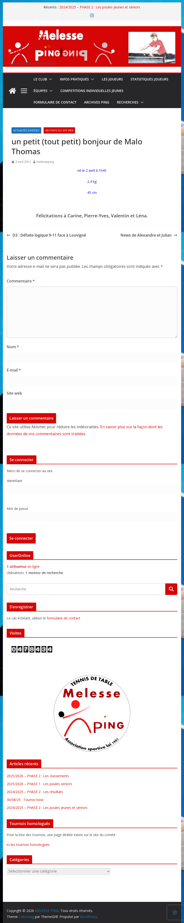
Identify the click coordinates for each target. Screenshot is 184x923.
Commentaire (21, 281)
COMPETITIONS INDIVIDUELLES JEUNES (91, 90)
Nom (13, 346)
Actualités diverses (26, 130)
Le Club (40, 79)
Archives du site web (59, 130)
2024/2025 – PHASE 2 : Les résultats (35, 791)
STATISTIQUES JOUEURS (149, 79)
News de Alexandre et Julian (149, 235)
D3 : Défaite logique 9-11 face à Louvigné (46, 235)
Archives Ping (96, 102)
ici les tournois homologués (28, 844)
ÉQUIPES (40, 90)
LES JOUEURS (112, 79)
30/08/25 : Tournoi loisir (25, 799)
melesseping (45, 162)
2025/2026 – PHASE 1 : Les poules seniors (39, 784)
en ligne (23, 566)
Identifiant (14, 480)
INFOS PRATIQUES (74, 79)
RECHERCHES (127, 102)
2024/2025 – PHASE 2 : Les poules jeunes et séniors (99, 7)
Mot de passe (17, 508)
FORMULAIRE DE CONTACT (55, 102)
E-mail (14, 370)
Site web (14, 393)
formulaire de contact (63, 618)
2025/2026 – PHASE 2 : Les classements (38, 776)
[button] (49, 79)
